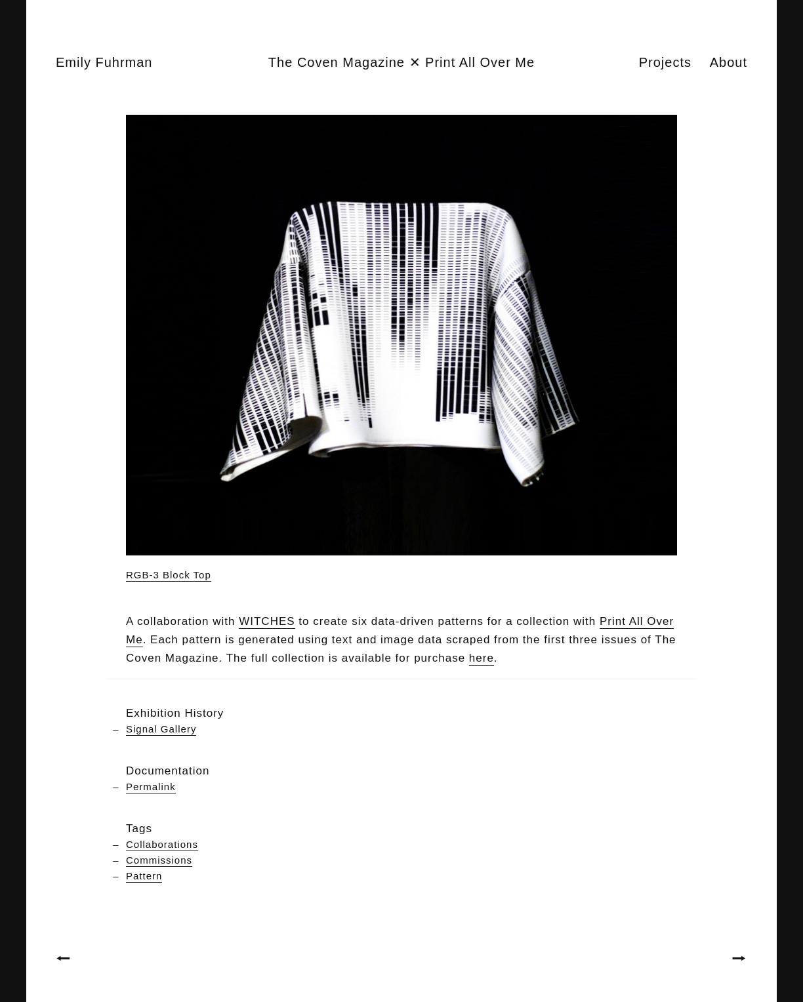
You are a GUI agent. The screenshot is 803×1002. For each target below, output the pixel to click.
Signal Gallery (161, 728)
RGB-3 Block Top (168, 574)
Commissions (159, 860)
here (481, 658)
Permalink (151, 786)
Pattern (144, 875)
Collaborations (162, 844)
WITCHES (267, 621)
